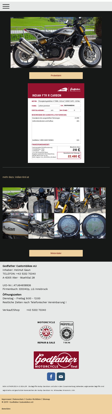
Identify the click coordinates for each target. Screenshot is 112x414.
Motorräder (56, 253)
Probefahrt (56, 75)
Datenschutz (18, 399)
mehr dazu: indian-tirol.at (16, 177)
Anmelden (6, 409)
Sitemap (46, 399)
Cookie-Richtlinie (33, 399)
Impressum (6, 399)
